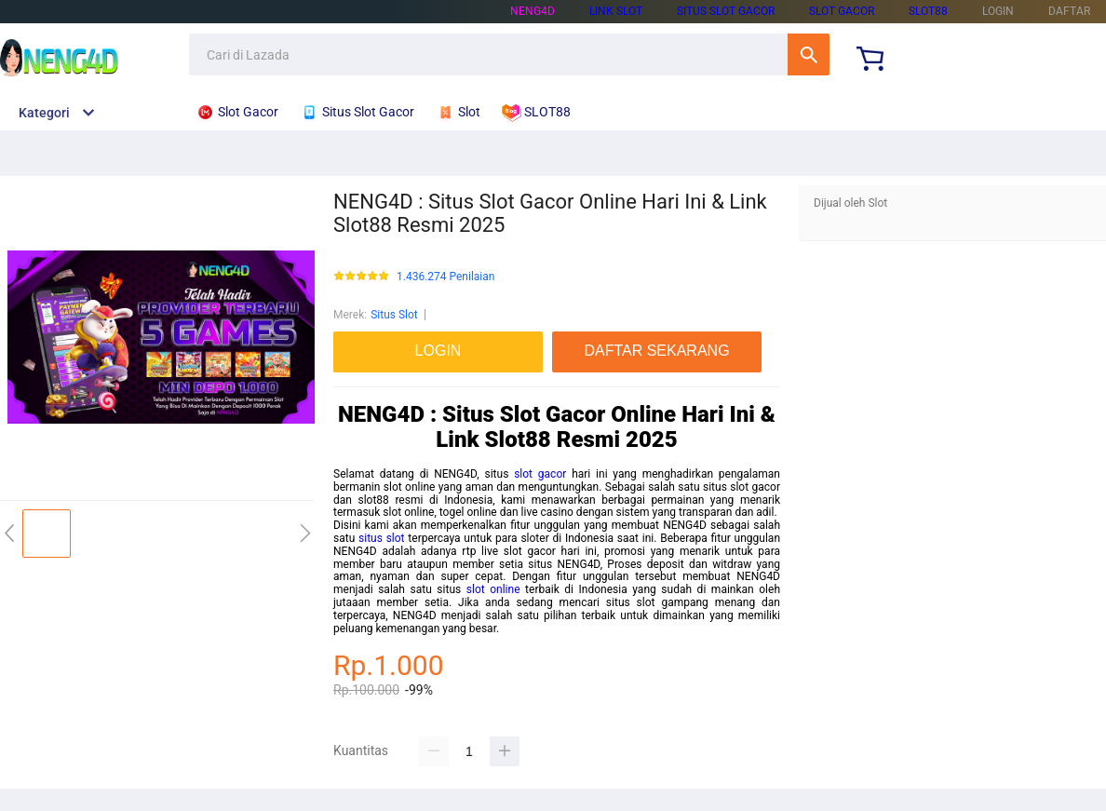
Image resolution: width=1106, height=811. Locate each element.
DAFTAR (1069, 11)
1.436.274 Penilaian (445, 277)
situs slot (381, 538)
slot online (493, 589)
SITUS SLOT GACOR (726, 11)
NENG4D (532, 11)
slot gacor (540, 473)
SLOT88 (928, 11)
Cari (809, 54)
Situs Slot (394, 314)
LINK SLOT (615, 11)
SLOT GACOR (841, 11)
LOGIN (998, 11)
